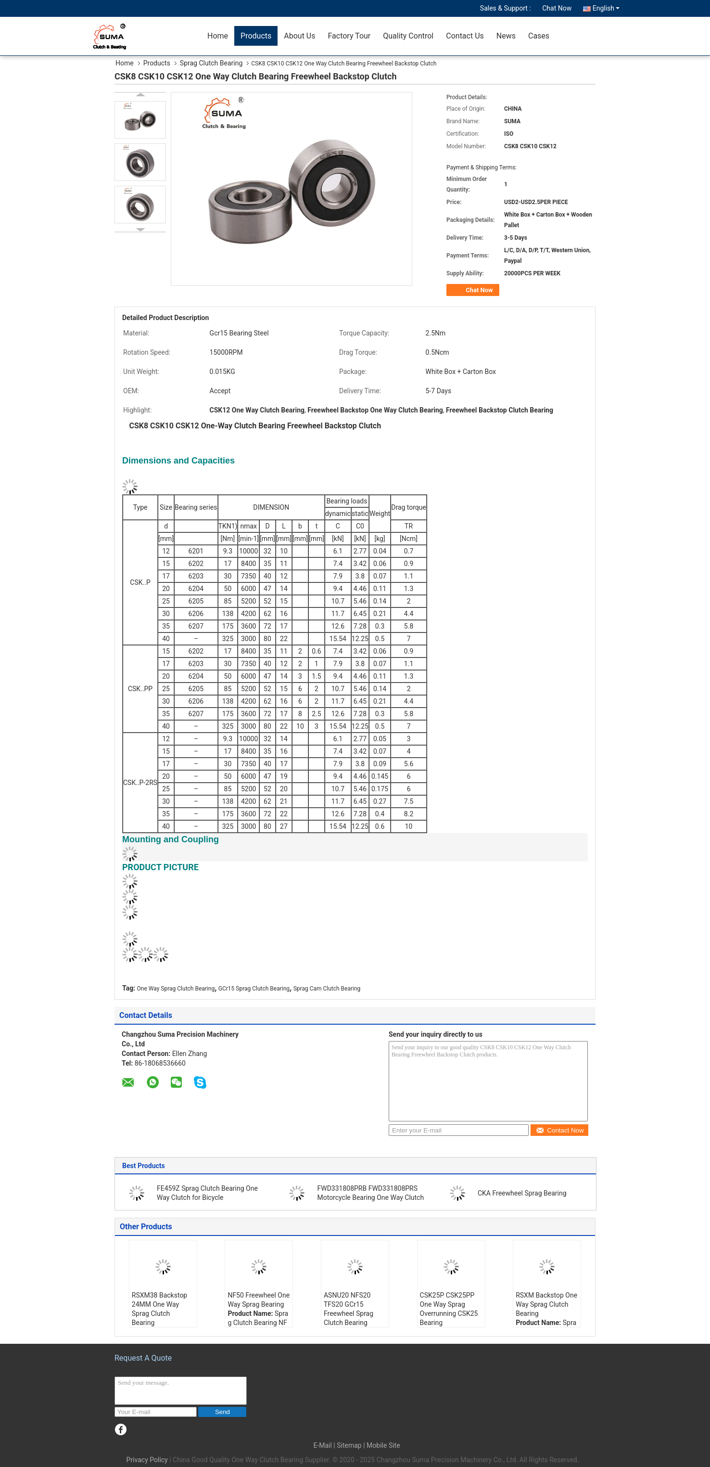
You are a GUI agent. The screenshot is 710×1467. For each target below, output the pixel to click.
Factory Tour (349, 35)
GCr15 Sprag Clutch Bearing (254, 988)
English (606, 8)
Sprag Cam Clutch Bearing (327, 988)
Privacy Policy (147, 1460)
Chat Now (556, 8)
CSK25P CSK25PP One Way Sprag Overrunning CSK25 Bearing (449, 1308)
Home (217, 35)
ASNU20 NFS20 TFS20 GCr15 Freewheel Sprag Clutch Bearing (348, 1308)
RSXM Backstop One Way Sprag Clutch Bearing (546, 1304)
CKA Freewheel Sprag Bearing (522, 1193)
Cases (538, 35)
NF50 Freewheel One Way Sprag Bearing (259, 1299)
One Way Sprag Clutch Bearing (176, 988)
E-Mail (322, 1445)
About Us (299, 35)
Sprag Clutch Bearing (211, 63)
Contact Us (465, 35)
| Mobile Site (381, 1445)
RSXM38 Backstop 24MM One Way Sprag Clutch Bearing (159, 1308)
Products (256, 35)
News (506, 35)
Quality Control (408, 35)
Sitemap (349, 1445)
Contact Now (559, 1130)
